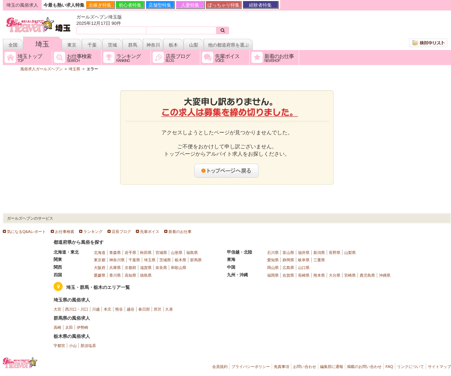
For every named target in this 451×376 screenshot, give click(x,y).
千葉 (92, 45)
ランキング (93, 231)
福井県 (304, 252)
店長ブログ (121, 231)
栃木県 (180, 260)
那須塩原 (88, 345)
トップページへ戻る (226, 171)
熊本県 (319, 275)
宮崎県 (350, 275)
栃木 (173, 45)
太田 (69, 327)
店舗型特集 (159, 5)
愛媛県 (99, 275)
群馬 (132, 45)
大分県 (334, 275)
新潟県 (319, 252)
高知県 (130, 275)
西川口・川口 (76, 309)
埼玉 (42, 44)
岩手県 (130, 252)
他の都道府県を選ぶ (228, 45)
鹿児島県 (367, 275)
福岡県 (273, 275)
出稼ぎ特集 (100, 5)
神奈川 (153, 45)
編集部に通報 (331, 366)
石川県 (273, 252)
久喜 (169, 309)
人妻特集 (190, 5)
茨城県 (165, 260)
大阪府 (99, 267)
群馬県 (196, 260)
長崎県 (304, 275)
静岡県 (288, 260)
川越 (96, 309)
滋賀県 (146, 267)
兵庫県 (115, 267)
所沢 (157, 309)
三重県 (319, 260)
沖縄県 (384, 275)
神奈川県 (117, 260)
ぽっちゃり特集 (224, 5)
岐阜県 (304, 260)
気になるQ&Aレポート (26, 231)
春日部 (144, 309)
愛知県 (273, 260)
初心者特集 (130, 5)
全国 (13, 45)
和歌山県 (178, 267)
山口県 (304, 267)
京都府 (130, 267)
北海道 (99, 252)
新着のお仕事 (180, 231)
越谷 (130, 309)
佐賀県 (288, 275)
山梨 (193, 45)
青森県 (115, 252)
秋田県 (146, 252)
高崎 (57, 327)
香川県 (115, 275)
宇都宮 (59, 345)
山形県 (176, 252)
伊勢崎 (82, 327)
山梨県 (350, 252)
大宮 (57, 309)
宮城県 (161, 252)
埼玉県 (149, 260)
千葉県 (134, 260)
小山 (73, 345)
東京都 (99, 260)
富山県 (288, 252)
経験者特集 (260, 5)
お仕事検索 (64, 231)
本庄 (107, 309)
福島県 (192, 252)
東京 (71, 45)
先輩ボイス (149, 231)
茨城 (112, 45)
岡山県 (273, 267)
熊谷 (119, 309)
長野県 (334, 252)
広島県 (288, 267)
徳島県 (146, 275)
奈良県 (161, 267)
